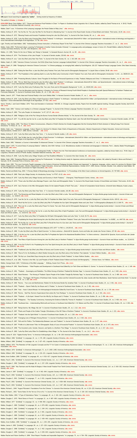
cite (32, 25)
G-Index (20, 20)
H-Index (12, 20)
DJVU (3, 23)
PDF (6, 23)
